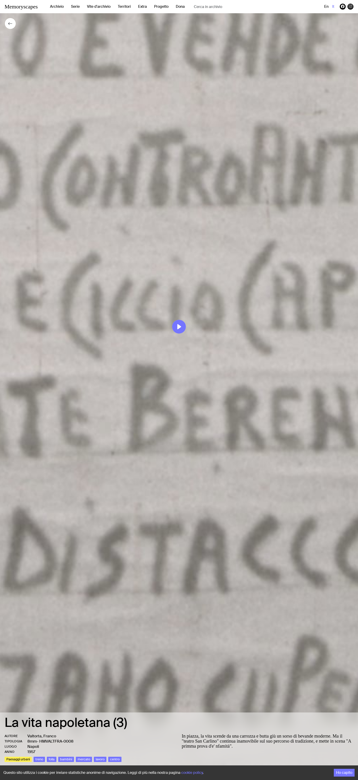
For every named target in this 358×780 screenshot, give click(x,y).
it (333, 6)
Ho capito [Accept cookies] (344, 772)
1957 (31, 751)
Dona (180, 6)
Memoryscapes (21, 7)
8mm (32, 741)
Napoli (33, 746)
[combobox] (230, 7)
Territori (124, 6)
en (326, 6)
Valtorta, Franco (41, 735)
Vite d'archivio (99, 6)
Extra (142, 6)
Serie (75, 6)
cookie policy (192, 772)
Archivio (57, 6)
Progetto (161, 6)
